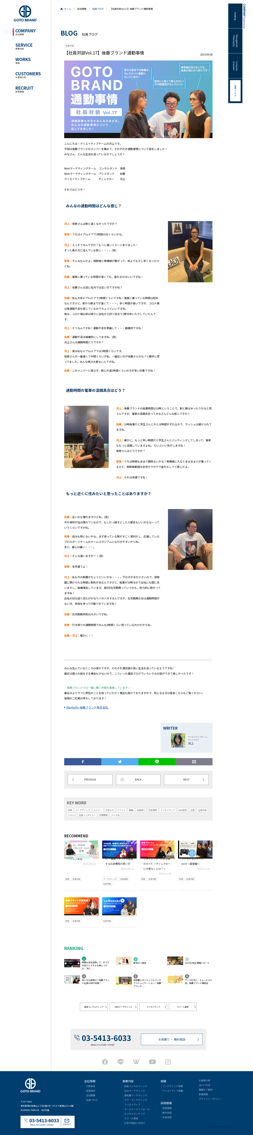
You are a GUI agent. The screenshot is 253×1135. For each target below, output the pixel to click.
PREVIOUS (90, 779)
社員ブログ (98, 8)
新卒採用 (167, 1112)
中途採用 (167, 1117)
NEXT (186, 779)
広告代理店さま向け (134, 1122)
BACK (138, 779)
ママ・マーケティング (135, 1099)
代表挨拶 (90, 1086)
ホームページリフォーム (137, 1109)
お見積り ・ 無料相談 (171, 1039)
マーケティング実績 (172, 1086)
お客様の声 (204, 1080)
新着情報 (203, 1094)
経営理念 (90, 1090)
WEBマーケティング (123, 1006)
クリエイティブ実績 (172, 1090)
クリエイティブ (153, 1006)
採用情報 (167, 1108)
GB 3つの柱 (204, 1085)
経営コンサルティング (94, 1006)
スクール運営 (183, 1006)
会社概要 (90, 1095)
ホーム (67, 8)
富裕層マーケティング (135, 1095)
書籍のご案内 (206, 1089)
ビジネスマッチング (134, 1113)
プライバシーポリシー (210, 1098)
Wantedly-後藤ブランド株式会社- (87, 707)
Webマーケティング (134, 1090)
